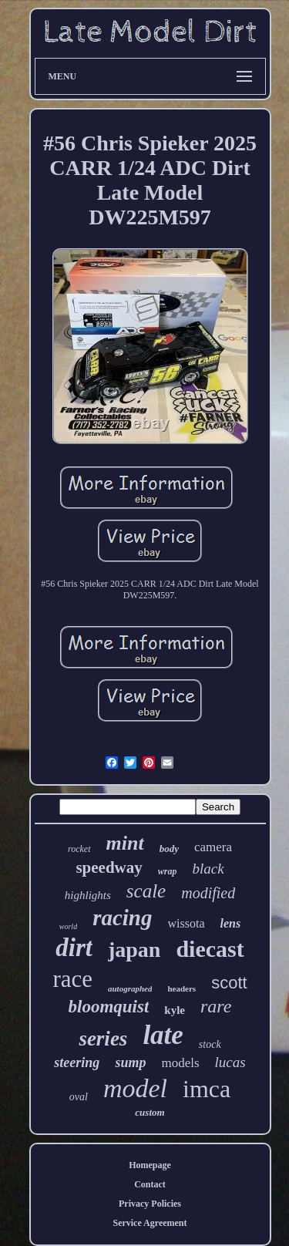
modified (208, 892)
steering (76, 1062)
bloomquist (109, 1006)
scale (146, 891)
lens (230, 923)
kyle (174, 1010)
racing (122, 917)
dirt (73, 947)
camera (213, 847)
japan (134, 949)
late (163, 1035)
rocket (79, 849)
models (180, 1063)
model (135, 1088)
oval (78, 1097)
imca (206, 1089)
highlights (88, 895)
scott (229, 982)
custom (149, 1112)
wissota (186, 923)
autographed (130, 988)
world (68, 926)
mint (125, 843)
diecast (210, 948)
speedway (109, 867)
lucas (230, 1062)
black (207, 868)
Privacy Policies (150, 1203)
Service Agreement (150, 1222)
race (72, 978)
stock (210, 1044)
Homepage (150, 1165)
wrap (167, 871)
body (169, 848)
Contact (150, 1184)
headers (181, 988)
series (103, 1038)
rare (215, 1006)
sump (130, 1062)
